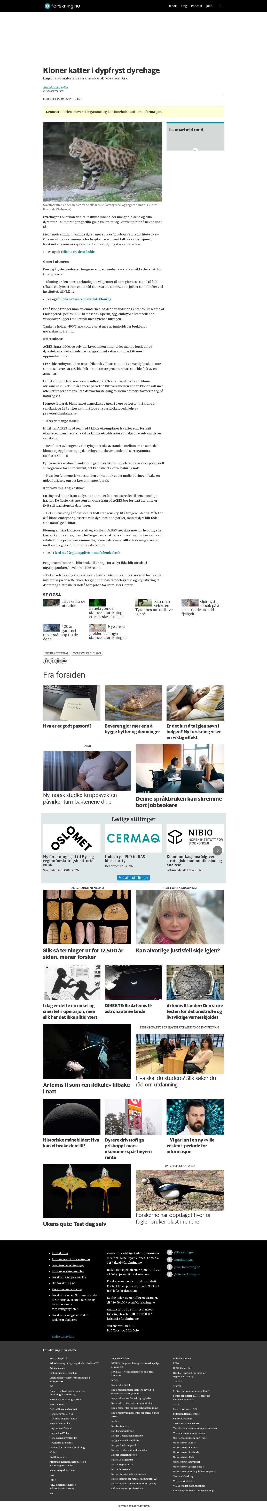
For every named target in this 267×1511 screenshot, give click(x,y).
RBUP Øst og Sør (182, 1368)
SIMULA (177, 1381)
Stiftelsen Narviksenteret (186, 1413)
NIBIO (53, 1480)
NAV (52, 1475)
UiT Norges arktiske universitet (190, 1437)
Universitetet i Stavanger (186, 1461)
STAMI (176, 1404)
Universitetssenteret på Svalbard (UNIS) (194, 1471)
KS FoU (53, 1452)
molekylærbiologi (87, 653)
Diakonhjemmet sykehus (63, 1373)
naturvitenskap (57, 653)
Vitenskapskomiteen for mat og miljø (193, 1490)
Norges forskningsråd (123, 1445)
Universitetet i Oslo (183, 1457)
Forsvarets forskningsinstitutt (66, 1399)
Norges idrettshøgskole (124, 1454)
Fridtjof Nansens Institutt (63, 1409)
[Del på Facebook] (46, 661)
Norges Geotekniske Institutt (127, 1435)
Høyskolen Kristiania (61, 1442)
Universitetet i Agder (184, 1442)
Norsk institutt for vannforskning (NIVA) (133, 1483)
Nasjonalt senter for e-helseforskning (132, 1403)
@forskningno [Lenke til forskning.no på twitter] (184, 1252)
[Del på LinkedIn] (58, 661)
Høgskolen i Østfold (61, 1428)
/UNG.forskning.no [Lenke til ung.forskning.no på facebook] (187, 1267)
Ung (184, 6)
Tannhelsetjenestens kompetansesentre (195, 1428)
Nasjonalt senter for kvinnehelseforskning (134, 1407)
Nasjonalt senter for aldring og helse (131, 1398)
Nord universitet (120, 1426)
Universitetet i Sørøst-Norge (188, 1466)
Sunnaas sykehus (182, 1418)
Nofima (115, 1421)
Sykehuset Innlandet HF (186, 1423)
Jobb (209, 6)
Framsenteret (57, 1404)
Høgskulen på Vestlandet (63, 1437)
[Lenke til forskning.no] (101, 4)
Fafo (52, 1386)
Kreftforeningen (58, 1457)
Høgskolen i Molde (60, 1423)
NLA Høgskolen (120, 1358)
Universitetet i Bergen (185, 1447)
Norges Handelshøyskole (125, 1440)
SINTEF (177, 1386)
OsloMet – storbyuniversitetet (127, 1488)
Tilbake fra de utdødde (77, 252)
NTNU (114, 1380)
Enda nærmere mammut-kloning (85, 299)
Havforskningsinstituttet (63, 1418)
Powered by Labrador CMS (133, 1505)
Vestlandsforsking (183, 1476)
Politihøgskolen (182, 1358)
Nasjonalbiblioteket (122, 1385)
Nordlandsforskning (122, 1430)
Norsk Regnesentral (122, 1464)
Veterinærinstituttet (184, 1481)
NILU (52, 1493)
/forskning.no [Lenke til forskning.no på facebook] (183, 1259)
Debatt (172, 6)
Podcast (196, 6)
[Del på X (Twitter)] (52, 661)
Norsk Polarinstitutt (122, 1459)
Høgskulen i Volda (59, 1433)
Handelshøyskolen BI (61, 1413)
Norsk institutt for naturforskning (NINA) (134, 1478)
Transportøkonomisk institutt (189, 1433)
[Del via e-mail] (64, 661)
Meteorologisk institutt (62, 1470)
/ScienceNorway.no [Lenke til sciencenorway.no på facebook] (187, 1274)
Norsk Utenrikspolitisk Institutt (128, 1474)
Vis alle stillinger (133, 878)
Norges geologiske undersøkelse (129, 1450)
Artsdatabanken (58, 1368)
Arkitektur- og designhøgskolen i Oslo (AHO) (74, 1363)
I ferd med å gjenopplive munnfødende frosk (87, 553)
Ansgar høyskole (59, 1358)
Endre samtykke (63, 1336)
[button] (217, 850)
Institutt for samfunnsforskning (67, 1447)
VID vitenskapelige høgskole (189, 1485)
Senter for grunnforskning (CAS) (191, 1391)
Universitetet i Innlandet (186, 1452)
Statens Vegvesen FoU (185, 1409)
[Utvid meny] (222, 6)
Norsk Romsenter (121, 1469)
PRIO (176, 1363)
